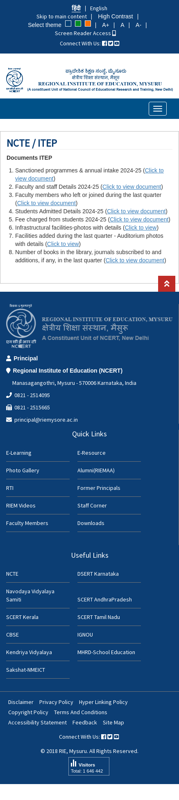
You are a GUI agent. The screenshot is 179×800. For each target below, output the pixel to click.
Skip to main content (61, 16)
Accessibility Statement (37, 722)
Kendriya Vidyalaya (29, 652)
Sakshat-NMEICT (25, 669)
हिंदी (76, 8)
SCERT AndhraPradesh (104, 599)
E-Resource (91, 452)
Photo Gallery (22, 470)
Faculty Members (27, 523)
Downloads (90, 523)
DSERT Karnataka (98, 573)
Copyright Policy (28, 712)
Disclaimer (21, 702)
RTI (10, 488)
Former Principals (98, 488)
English (98, 8)
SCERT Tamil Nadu (98, 617)
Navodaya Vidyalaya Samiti (30, 595)
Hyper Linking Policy (103, 702)
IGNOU (85, 634)
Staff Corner (92, 505)
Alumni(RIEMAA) (96, 470)
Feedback (85, 722)
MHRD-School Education (106, 652)
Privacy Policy (56, 702)
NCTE (12, 573)
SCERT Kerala (22, 617)
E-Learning (19, 452)
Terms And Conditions (80, 712)
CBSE (12, 634)
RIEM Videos (21, 505)
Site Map (113, 722)
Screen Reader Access (85, 33)
